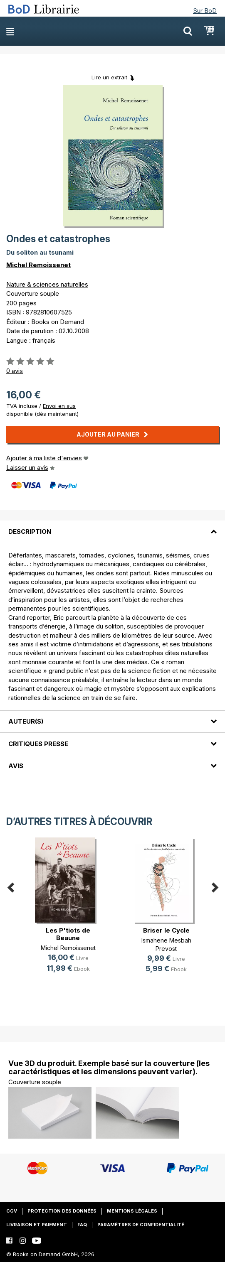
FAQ (82, 1225)
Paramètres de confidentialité (140, 1225)
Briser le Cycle (166, 930)
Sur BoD (205, 11)
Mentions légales (132, 1211)
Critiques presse (38, 744)
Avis (15, 766)
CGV (11, 1211)
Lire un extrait (109, 77)
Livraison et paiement (36, 1225)
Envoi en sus (59, 406)
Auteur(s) (25, 721)
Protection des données (61, 1211)
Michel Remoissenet (38, 265)
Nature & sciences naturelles (47, 284)
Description (29, 531)
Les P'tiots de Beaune (68, 934)
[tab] (112, 526)
